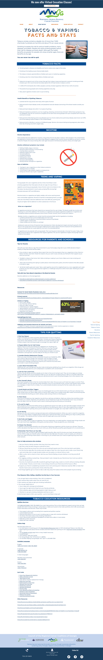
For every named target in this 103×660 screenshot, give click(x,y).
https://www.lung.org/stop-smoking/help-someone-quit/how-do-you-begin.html (40, 602)
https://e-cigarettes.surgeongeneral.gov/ (30, 320)
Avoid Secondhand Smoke (26, 596)
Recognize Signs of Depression (28, 593)
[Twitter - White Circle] (68, 656)
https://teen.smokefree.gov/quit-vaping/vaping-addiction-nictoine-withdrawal (41, 280)
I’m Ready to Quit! (27, 532)
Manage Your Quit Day (25, 584)
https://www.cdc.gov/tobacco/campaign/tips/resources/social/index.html (37, 293)
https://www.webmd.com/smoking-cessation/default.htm (33, 619)
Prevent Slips (23, 588)
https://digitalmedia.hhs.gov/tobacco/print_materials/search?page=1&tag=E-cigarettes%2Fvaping (44, 298)
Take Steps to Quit (24, 578)
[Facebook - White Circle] (75, 656)
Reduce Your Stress (24, 594)
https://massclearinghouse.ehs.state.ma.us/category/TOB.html (34, 613)
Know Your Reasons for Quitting (28, 575)
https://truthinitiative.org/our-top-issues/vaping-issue (32, 616)
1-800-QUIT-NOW (25, 505)
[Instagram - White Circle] (81, 656)
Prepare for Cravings (25, 585)
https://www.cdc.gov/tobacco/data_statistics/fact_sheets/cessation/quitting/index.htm (41, 605)
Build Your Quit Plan (25, 581)
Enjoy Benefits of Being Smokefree (29, 590)
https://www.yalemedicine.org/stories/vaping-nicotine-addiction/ (37, 279)
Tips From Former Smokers (74, 529)
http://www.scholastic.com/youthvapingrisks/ (30, 608)
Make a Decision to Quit (26, 576)
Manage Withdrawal (25, 587)
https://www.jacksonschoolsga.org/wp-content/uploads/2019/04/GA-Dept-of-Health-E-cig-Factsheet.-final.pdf (50, 321)
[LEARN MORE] (51, 6)
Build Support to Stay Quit (26, 582)
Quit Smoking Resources (48, 528)
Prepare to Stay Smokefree (27, 591)
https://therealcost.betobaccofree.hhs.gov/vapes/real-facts (35, 318)
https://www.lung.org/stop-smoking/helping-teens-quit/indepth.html (35, 327)
